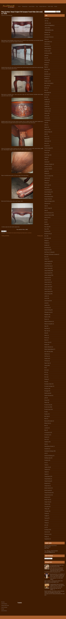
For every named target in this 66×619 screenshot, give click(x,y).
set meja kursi (47, 432)
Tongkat (46, 515)
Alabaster (46, 32)
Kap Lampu (46, 226)
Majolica (46, 316)
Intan (45, 205)
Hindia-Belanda (47, 196)
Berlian (45, 69)
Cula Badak (46, 120)
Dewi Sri (46, 136)
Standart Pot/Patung (48, 455)
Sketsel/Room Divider (48, 446)
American (46, 44)
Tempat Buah (47, 476)
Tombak (46, 513)
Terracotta (46, 506)
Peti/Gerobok (47, 393)
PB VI (45, 372)
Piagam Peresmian (48, 395)
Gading (45, 157)
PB (45, 367)
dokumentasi (47, 141)
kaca (45, 219)
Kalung (45, 224)
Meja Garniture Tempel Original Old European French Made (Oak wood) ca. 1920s (21, 12)
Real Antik (46, 416)
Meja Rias (46, 328)
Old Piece (46, 356)
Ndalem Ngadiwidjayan (49, 349)
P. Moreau (46, 360)
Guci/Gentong (47, 189)
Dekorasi (46, 129)
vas (45, 527)
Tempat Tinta (47, 501)
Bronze (45, 94)
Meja (23, 232)
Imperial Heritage (16, 232)
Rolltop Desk (47, 423)
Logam (45, 305)
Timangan (46, 511)
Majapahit (46, 314)
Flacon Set (46, 150)
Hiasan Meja (46, 194)
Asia (45, 57)
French (45, 152)
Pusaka (45, 414)
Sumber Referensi (43, 6)
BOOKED (46, 78)
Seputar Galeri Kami (5, 605)
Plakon (45, 402)
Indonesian (46, 203)
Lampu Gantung (47, 261)
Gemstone (46, 178)
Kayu (21, 232)
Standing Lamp (47, 457)
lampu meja (46, 289)
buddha (45, 99)
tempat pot (46, 497)
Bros (45, 97)
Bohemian (46, 74)
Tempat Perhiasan (48, 492)
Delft (45, 134)
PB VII (45, 374)
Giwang (45, 182)
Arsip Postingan (4, 607)
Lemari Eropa (47, 300)
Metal (45, 333)
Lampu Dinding (47, 270)
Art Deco (46, 50)
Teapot (45, 471)
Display (45, 138)
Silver (45, 439)
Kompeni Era (47, 249)
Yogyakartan (46, 538)
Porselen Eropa (47, 404)
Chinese (46, 113)
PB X (45, 377)
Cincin (45, 115)
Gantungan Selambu (48, 164)
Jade (45, 210)
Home (19, 6)
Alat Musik (46, 34)
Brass (45, 90)
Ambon (45, 39)
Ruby (45, 430)
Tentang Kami (24, 6)
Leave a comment (28, 232)
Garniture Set (10, 232)
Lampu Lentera (47, 282)
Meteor (45, 335)
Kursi (45, 256)
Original (46, 358)
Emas (45, 143)
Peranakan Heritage (48, 386)
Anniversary (46, 46)
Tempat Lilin (46, 485)
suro (45, 462)
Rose (45, 425)
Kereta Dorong (47, 233)
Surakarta (46, 460)
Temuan (46, 504)
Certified (46, 106)
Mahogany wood (47, 312)
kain (45, 222)
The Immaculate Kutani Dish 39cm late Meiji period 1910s (57, 566)
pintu (45, 397)
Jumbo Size (46, 217)
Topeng (46, 518)
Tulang (45, 522)
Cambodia (46, 101)
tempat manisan (47, 488)
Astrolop (46, 60)
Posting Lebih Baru (5, 235)
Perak (45, 381)
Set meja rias (47, 434)
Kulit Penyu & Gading (48, 252)
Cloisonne (46, 118)
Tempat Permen (47, 495)
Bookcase (46, 76)
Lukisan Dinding (47, 309)
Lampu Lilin (46, 284)
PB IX (45, 370)
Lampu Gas (46, 277)
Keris (45, 235)
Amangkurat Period (48, 37)
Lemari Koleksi (32, 6)
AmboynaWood (47, 41)
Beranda (3, 602)
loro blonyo (46, 307)
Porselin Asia (47, 407)
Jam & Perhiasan (47, 212)
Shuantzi (46, 437)
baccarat (46, 62)
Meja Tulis (46, 330)
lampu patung (47, 293)
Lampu (45, 259)
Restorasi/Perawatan (48, 421)
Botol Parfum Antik (48, 83)
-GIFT (45, 20)
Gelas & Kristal (47, 175)
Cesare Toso (47, 108)
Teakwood (46, 469)
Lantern (45, 296)
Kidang (45, 240)
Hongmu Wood (47, 198)
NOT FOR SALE (47, 351)
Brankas (46, 87)
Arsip (37, 6)
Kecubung (46, 231)
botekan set (46, 81)
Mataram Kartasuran (48, 321)
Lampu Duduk (47, 272)
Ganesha (46, 161)
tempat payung (47, 490)
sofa (45, 453)
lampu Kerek (47, 279)
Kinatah (45, 245)
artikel (45, 55)
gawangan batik (47, 168)
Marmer (46, 319)
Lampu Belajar (47, 263)
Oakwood (46, 353)
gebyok (45, 171)
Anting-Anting (47, 48)
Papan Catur (46, 363)
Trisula (45, 520)
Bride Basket (47, 92)
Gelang (45, 173)
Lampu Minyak (47, 291)
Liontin (45, 303)
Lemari (45, 298)
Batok (45, 67)
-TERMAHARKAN (47, 30)
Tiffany (45, 508)
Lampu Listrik (47, 286)
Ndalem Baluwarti (48, 347)
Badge (45, 64)
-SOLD (7, 232)
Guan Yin (46, 187)
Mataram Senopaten (48, 323)
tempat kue (46, 483)
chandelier (46, 111)
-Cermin (46, 18)
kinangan (46, 242)
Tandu (45, 464)
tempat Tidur (47, 499)
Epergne (46, 145)
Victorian (46, 531)
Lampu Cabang (47, 268)
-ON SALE (46, 23)
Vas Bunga (46, 529)
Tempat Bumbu (47, 478)
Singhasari (46, 441)
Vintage (45, 536)
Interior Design (47, 208)
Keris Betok (46, 238)
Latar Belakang (4, 603)
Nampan (46, 344)
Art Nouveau (46, 53)
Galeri (45, 159)
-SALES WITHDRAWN (48, 25)
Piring (45, 400)
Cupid (45, 122)
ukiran (45, 525)
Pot (45, 411)
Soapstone (46, 448)
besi (45, 71)
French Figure (47, 155)
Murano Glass (47, 342)
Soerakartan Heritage (48, 451)
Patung (45, 365)
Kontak (55, 6)
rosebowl (46, 427)
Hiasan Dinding (47, 192)
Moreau (46, 337)
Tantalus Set (46, 467)
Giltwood (46, 180)
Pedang (45, 379)
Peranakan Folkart (48, 383)
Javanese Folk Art (47, 215)
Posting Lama (40, 235)
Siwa (45, 444)
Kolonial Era (46, 247)
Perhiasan (46, 388)
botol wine (46, 85)
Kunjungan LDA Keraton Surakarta (51, 254)
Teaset (45, 474)
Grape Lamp (46, 185)
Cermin (45, 104)
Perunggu (46, 390)
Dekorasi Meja (47, 131)
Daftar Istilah (50, 6)
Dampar (46, 127)
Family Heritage (47, 148)
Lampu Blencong (47, 266)
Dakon (45, 124)
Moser (45, 340)
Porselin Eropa (47, 409)
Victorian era (47, 534)
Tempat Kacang (47, 481)
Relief (45, 418)
